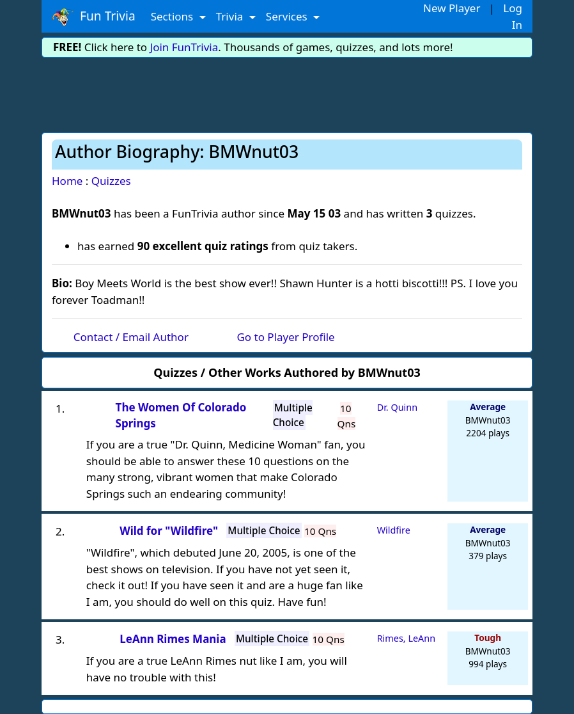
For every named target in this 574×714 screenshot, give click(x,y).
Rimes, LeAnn (406, 638)
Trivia (231, 16)
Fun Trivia (94, 16)
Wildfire (393, 530)
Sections (173, 16)
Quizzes (111, 180)
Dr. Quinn (397, 407)
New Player (451, 8)
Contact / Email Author (131, 336)
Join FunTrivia (184, 47)
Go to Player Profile (285, 336)
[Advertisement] (287, 93)
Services (288, 16)
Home (67, 180)
